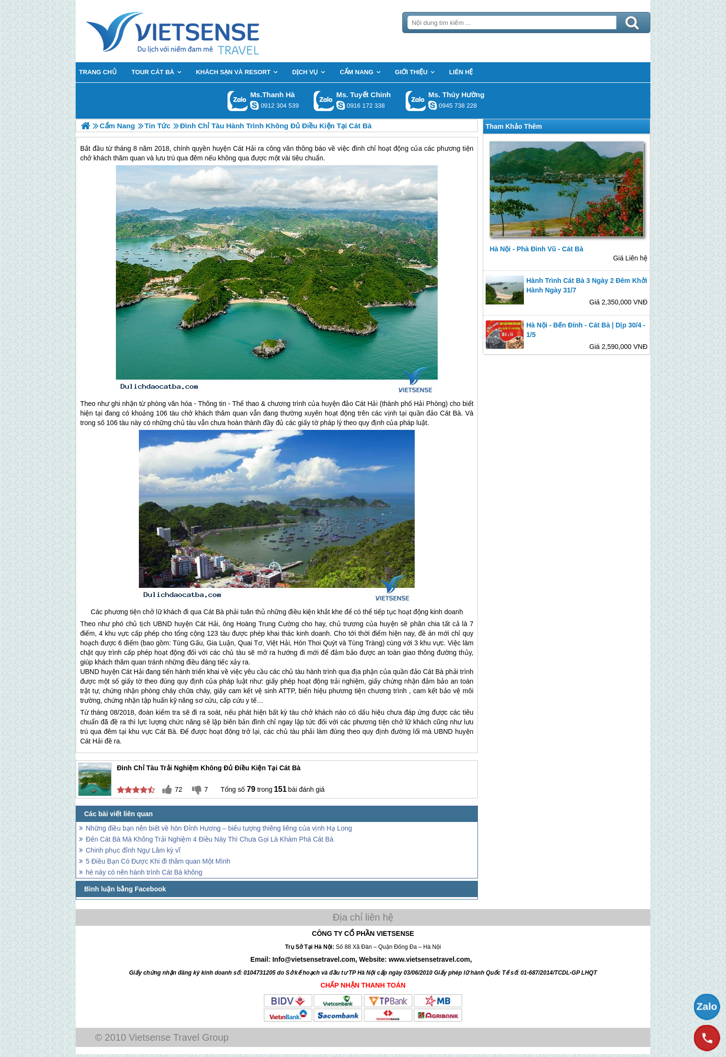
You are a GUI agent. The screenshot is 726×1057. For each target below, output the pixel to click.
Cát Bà (214, 612)
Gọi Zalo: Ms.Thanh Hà (238, 101)
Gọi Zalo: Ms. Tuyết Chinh (324, 101)
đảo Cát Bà (443, 413)
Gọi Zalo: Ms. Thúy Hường (416, 101)
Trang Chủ (196, 31)
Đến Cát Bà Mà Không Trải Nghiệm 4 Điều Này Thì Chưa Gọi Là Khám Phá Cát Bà (209, 839)
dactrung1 (432, 105)
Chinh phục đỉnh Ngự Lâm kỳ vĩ (133, 850)
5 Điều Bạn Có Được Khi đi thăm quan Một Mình (158, 861)
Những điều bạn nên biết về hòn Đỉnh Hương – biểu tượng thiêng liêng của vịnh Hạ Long (219, 828)
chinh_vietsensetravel (340, 105)
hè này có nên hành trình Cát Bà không (144, 872)
